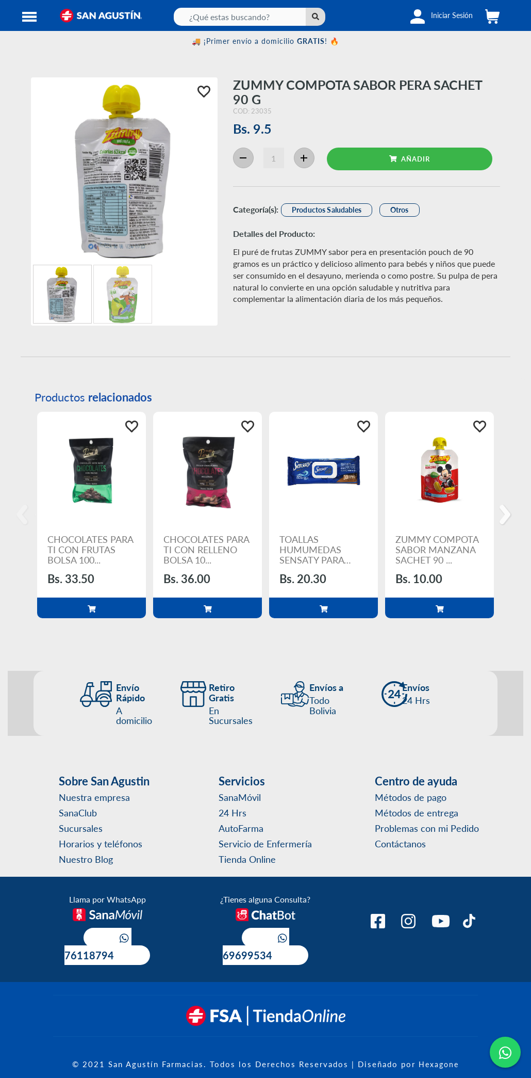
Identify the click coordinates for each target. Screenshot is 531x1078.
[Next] (506, 515)
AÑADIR (409, 159)
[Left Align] (315, 17)
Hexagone (439, 1064)
